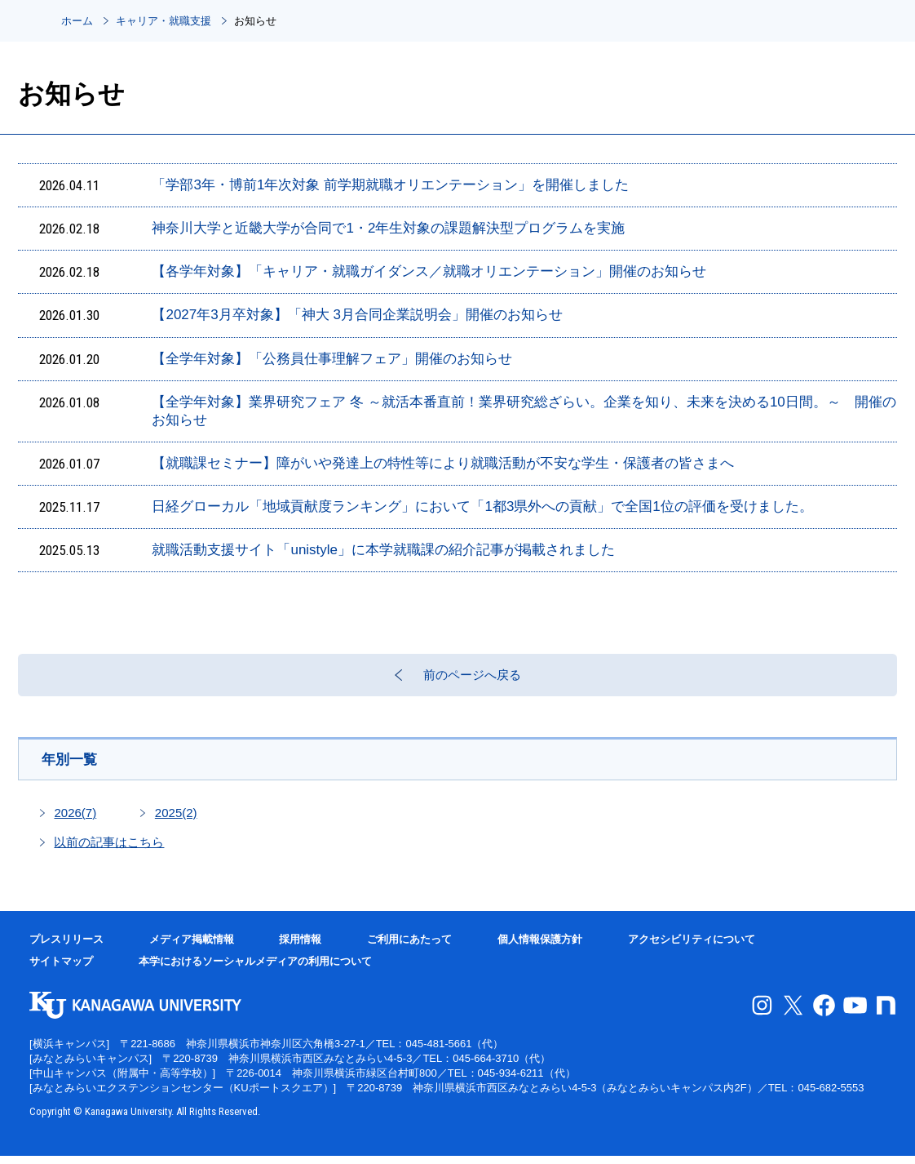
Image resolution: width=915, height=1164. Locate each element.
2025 (176, 821)
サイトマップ (61, 969)
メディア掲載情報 (191, 947)
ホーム (77, 21)
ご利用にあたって (409, 947)
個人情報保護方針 (539, 947)
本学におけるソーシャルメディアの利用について (255, 969)
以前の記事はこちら (109, 850)
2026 (75, 821)
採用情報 (300, 947)
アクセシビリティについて (691, 947)
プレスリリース (66, 947)
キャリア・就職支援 (163, 21)
